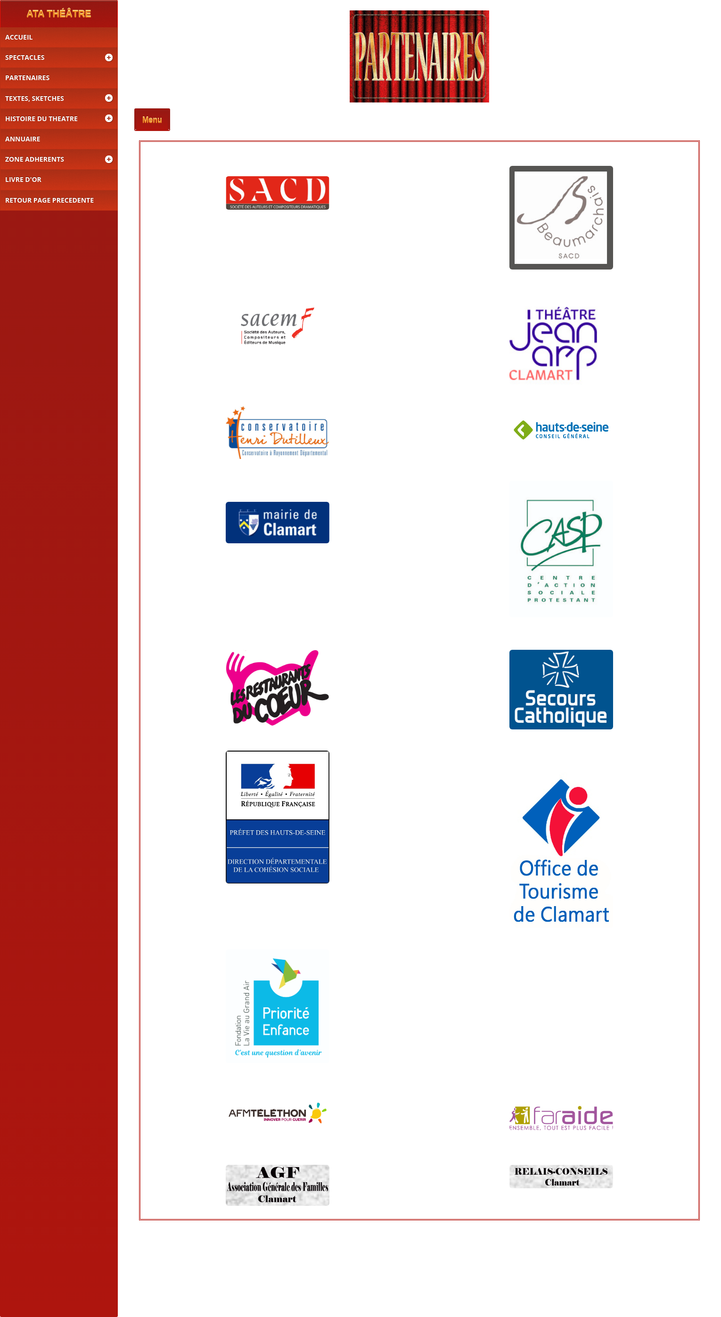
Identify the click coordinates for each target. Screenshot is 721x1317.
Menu (152, 120)
